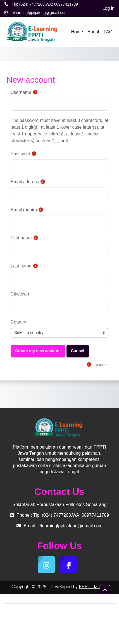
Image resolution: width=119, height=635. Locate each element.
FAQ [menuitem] (108, 31)
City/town (20, 294)
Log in (108, 8)
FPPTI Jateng (92, 586)
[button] (105, 590)
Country (18, 322)
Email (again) (24, 209)
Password (20, 153)
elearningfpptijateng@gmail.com (40, 12)
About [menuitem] (93, 31)
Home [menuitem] (77, 31)
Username (21, 92)
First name (21, 237)
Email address (25, 181)
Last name (21, 266)
